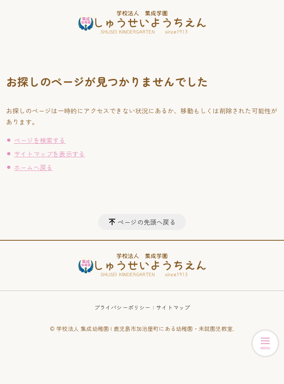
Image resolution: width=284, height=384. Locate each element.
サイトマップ (173, 307)
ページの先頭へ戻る (147, 222)
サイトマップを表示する (49, 153)
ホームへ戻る (33, 167)
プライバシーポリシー (122, 307)
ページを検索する (40, 140)
